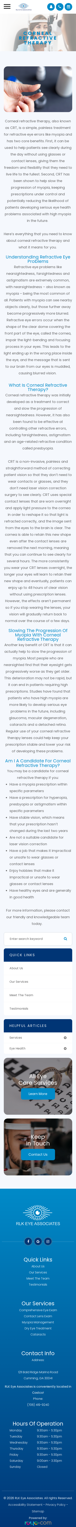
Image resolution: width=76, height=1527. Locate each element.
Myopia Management (38, 1322)
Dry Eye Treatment (38, 1328)
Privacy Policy (56, 1505)
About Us (16, 968)
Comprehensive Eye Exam (38, 1310)
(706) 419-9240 (38, 1405)
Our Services (18, 982)
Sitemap (38, 1511)
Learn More (38, 1093)
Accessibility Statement (25, 1505)
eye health (17, 1048)
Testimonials (18, 1008)
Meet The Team (21, 995)
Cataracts (38, 1334)
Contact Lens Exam (38, 1316)
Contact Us (38, 1154)
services (15, 1037)
